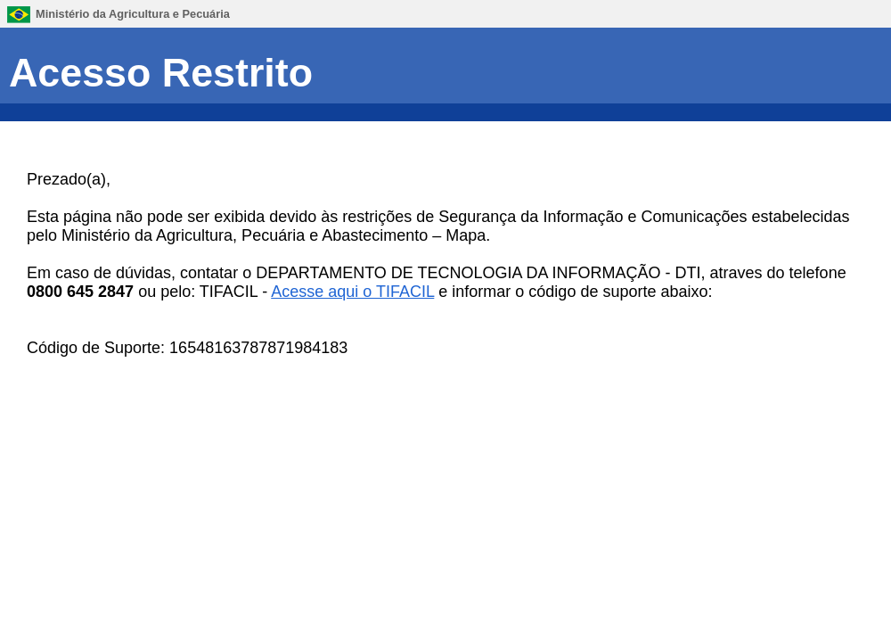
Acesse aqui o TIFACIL (352, 291)
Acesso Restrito (161, 72)
